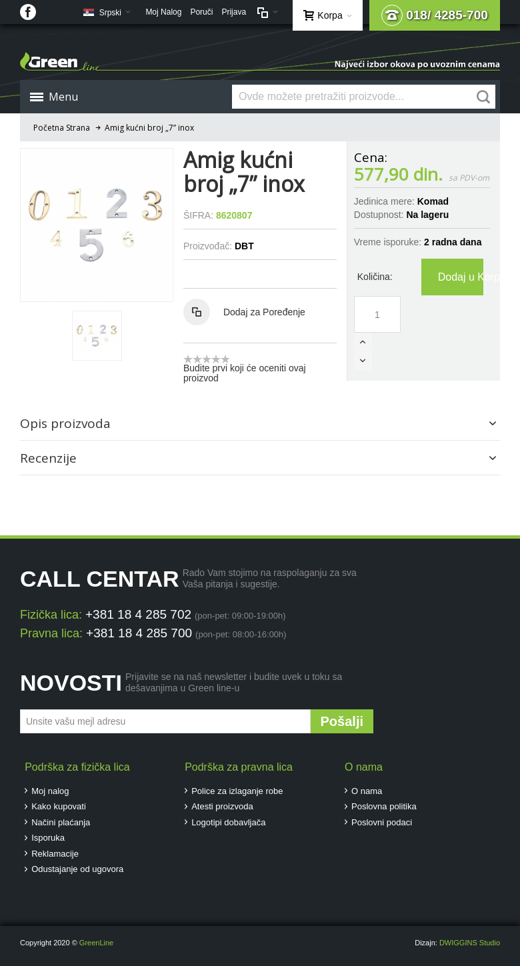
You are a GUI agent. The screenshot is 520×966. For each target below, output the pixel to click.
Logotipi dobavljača (228, 822)
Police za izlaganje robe (237, 791)
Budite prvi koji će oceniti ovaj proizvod (244, 373)
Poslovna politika (384, 806)
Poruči (201, 12)
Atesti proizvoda (222, 806)
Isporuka (48, 838)
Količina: (375, 276)
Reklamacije (55, 854)
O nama (366, 791)
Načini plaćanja (60, 822)
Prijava (233, 12)
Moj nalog (50, 791)
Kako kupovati (58, 806)
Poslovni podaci (381, 822)
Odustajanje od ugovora (77, 869)
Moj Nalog (163, 12)
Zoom (97, 225)
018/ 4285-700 (434, 15)
